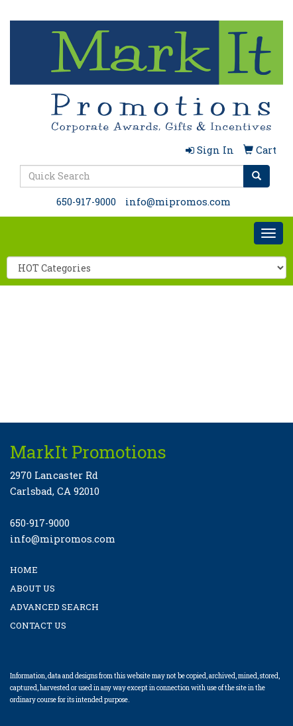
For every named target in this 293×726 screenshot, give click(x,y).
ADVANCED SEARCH (54, 607)
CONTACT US (38, 625)
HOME (24, 570)
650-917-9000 (86, 201)
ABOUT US (32, 588)
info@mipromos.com (178, 201)
